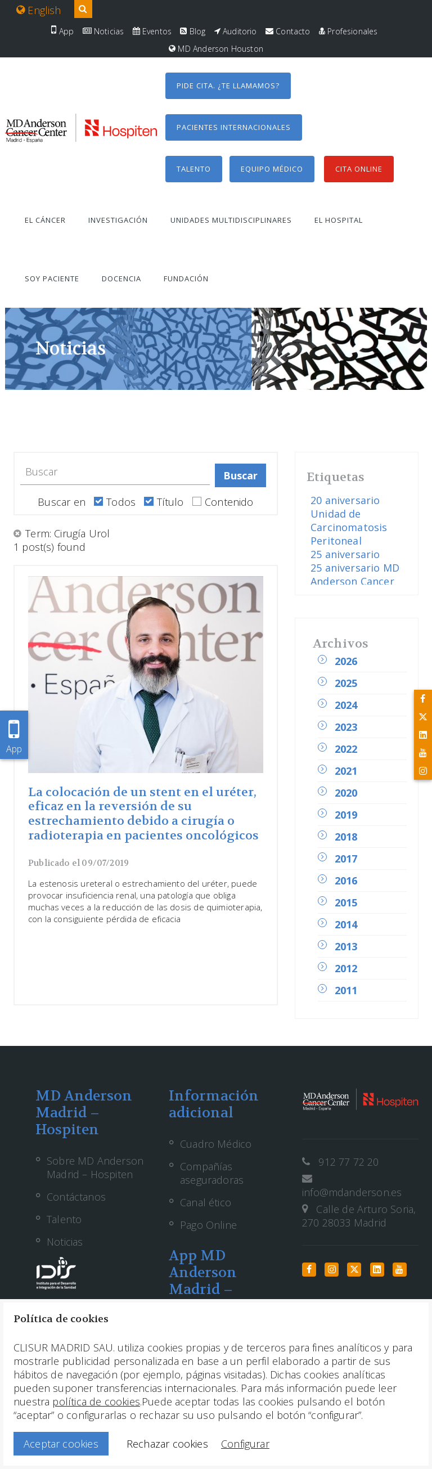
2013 (346, 946)
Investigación (118, 220)
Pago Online (208, 1225)
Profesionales (348, 31)
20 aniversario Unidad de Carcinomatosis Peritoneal (349, 520)
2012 (346, 968)
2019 (346, 814)
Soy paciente (52, 278)
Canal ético (205, 1202)
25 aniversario (345, 554)
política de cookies (96, 1401)
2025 (346, 683)
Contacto (288, 31)
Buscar (240, 475)
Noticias (103, 31)
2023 (346, 727)
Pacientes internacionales (234, 127)
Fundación (186, 278)
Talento (194, 169)
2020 (346, 792)
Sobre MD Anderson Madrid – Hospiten (95, 1167)
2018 (346, 836)
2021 (346, 771)
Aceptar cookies (61, 1443)
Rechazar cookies (167, 1443)
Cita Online (358, 169)
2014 (346, 924)
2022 (346, 749)
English (38, 10)
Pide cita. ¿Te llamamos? (228, 85)
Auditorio (235, 31)
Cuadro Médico (215, 1144)
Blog (192, 31)
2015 (346, 902)
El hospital (338, 220)
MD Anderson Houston (216, 48)
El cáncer (45, 220)
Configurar (245, 1443)
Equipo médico (272, 169)
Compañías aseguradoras (212, 1173)
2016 (346, 880)
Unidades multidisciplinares (231, 220)
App (62, 31)
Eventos (152, 31)
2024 (346, 705)
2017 (346, 858)
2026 (346, 661)
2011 (346, 990)
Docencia (121, 278)
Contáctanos (76, 1196)
